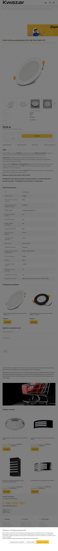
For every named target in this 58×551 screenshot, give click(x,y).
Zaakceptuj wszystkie (42, 542)
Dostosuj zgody (30, 542)
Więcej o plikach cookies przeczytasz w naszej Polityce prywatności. (20, 538)
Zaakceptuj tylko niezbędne (17, 542)
